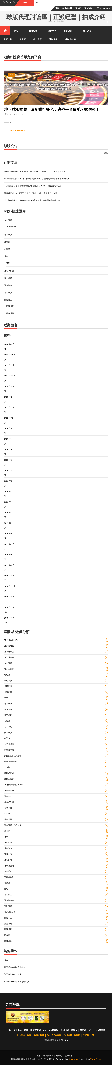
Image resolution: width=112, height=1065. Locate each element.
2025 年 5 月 (9, 365)
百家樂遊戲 (56, 877)
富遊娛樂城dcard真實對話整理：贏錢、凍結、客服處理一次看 (30, 193)
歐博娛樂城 (67, 8)
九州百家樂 (11, 226)
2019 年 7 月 (9, 544)
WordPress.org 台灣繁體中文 (16, 982)
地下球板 (56, 703)
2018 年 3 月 (9, 597)
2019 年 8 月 (9, 534)
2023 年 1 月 (9, 407)
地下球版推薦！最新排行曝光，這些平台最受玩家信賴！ (51, 109)
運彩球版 (8, 39)
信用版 (56, 675)
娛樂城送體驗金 (56, 761)
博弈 (56, 698)
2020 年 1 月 (9, 502)
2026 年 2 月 (9, 344)
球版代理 (56, 842)
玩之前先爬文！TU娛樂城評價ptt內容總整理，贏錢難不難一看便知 (32, 200)
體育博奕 (56, 923)
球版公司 (56, 860)
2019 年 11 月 (10, 523)
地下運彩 (56, 715)
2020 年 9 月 (9, 428)
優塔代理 (56, 686)
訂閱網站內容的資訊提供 (14, 967)
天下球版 (56, 732)
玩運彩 (22, 39)
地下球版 (87, 31)
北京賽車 (56, 692)
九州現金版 (56, 651)
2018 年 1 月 (9, 618)
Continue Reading (16, 130)
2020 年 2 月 (9, 491)
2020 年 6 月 (9, 449)
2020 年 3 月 (9, 481)
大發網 (56, 721)
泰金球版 (56, 808)
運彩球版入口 (56, 912)
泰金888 (56, 796)
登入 (6, 960)
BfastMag (73, 1059)
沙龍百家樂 (56, 790)
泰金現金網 (56, 802)
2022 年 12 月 (10, 418)
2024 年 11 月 (10, 376)
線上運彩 (37, 39)
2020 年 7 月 (9, 439)
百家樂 (83, 1030)
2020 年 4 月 (9, 470)
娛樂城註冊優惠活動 (56, 755)
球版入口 (56, 854)
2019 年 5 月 (9, 565)
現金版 (56, 813)
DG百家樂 (53, 1030)
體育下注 (56, 918)
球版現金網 (70, 39)
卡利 (9, 1030)
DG (44, 1030)
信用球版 (56, 680)
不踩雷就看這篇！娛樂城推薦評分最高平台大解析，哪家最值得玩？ (33, 186)
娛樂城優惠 (56, 744)
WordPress (95, 1059)
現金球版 (88, 8)
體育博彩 (10, 306)
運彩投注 (52, 31)
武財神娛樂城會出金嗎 (56, 784)
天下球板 (56, 727)
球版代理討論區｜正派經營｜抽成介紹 (56, 17)
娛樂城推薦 (56, 750)
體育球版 (10, 313)
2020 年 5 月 (9, 460)
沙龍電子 (53, 39)
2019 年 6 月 (9, 555)
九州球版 (68, 31)
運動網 (56, 883)
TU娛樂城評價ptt (56, 640)
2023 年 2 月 (9, 397)
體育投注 (33, 31)
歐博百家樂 (56, 779)
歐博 (26, 1030)
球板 (8, 263)
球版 (57, 8)
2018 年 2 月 (9, 607)
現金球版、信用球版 (56, 825)
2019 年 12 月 (10, 513)
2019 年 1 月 (9, 576)
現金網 (78, 8)
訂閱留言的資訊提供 (12, 974)
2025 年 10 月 (10, 355)
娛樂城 (56, 738)
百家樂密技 (56, 871)
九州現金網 (56, 657)
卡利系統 (17, 1030)
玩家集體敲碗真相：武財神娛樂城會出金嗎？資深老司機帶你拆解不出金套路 (36, 179)
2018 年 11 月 (10, 586)
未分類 (56, 767)
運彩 (56, 889)
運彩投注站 (56, 900)
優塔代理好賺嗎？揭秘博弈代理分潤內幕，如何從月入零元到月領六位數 (34, 171)
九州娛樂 (65, 1030)
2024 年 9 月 (9, 386)
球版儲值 (56, 848)
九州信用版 (56, 646)
